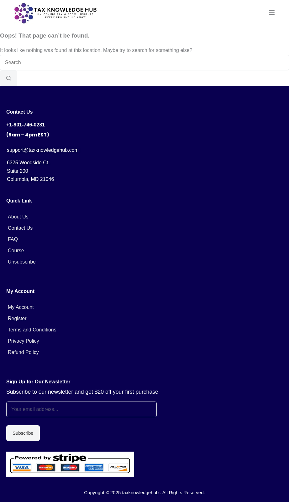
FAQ (13, 239)
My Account (21, 307)
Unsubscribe (22, 261)
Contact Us (20, 228)
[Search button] (8, 78)
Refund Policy (23, 352)
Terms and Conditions (32, 329)
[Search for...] (144, 62)
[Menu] (272, 12)
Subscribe (23, 433)
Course (16, 250)
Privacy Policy (23, 341)
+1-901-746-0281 (25, 124)
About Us (18, 216)
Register (17, 318)
